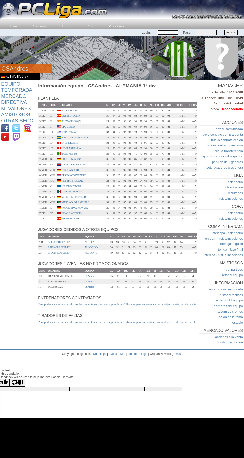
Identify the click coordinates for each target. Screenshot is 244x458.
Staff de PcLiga (137, 354)
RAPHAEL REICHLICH (59, 247)
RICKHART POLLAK (72, 180)
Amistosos (15, 114)
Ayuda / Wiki (116, 25)
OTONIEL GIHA (69, 142)
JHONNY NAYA (69, 131)
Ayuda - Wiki (117, 354)
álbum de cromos (230, 311)
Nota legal (99, 354)
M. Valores (16, 108)
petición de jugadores (227, 162)
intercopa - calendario (227, 233)
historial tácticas (231, 295)
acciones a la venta (229, 337)
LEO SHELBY (69, 126)
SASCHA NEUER (70, 169)
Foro (65, 25)
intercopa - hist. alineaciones (222, 238)
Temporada (16, 90)
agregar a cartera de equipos (222, 156)
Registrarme (39, 25)
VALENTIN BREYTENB (74, 196)
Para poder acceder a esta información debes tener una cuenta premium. (80, 304)
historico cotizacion (229, 342)
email (176, 354)
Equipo (10, 83)
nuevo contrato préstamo (225, 145)
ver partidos (234, 269)
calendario (235, 182)
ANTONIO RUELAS (71, 191)
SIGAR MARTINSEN (72, 213)
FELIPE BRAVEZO (71, 218)
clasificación (234, 187)
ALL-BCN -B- (91, 247)
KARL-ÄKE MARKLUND (75, 137)
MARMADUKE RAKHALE (75, 202)
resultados (235, 193)
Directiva (14, 102)
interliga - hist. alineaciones (223, 255)
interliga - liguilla (231, 244)
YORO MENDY (69, 153)
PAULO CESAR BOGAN (74, 164)
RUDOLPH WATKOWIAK (75, 207)
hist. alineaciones (230, 198)
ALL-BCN (90, 241)
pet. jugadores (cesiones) (224, 167)
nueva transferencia (228, 151)
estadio (237, 322)
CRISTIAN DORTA (71, 115)
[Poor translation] (17, 383)
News (91, 25)
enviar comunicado (229, 129)
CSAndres (89, 275)
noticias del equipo (229, 300)
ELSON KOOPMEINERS (74, 175)
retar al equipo (232, 275)
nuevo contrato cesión (227, 140)
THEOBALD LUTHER (59, 252)
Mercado (13, 96)
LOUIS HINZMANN (71, 158)
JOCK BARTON (69, 110)
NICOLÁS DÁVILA (71, 148)
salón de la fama (231, 317)
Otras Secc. (18, 120)
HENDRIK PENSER (71, 186)
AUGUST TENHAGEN (59, 241)
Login (13, 25)
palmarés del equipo (228, 306)
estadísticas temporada (226, 289)
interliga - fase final (229, 249)
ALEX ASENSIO (70, 121)
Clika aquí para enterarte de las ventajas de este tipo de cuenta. (160, 304)
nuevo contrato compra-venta (222, 134)
